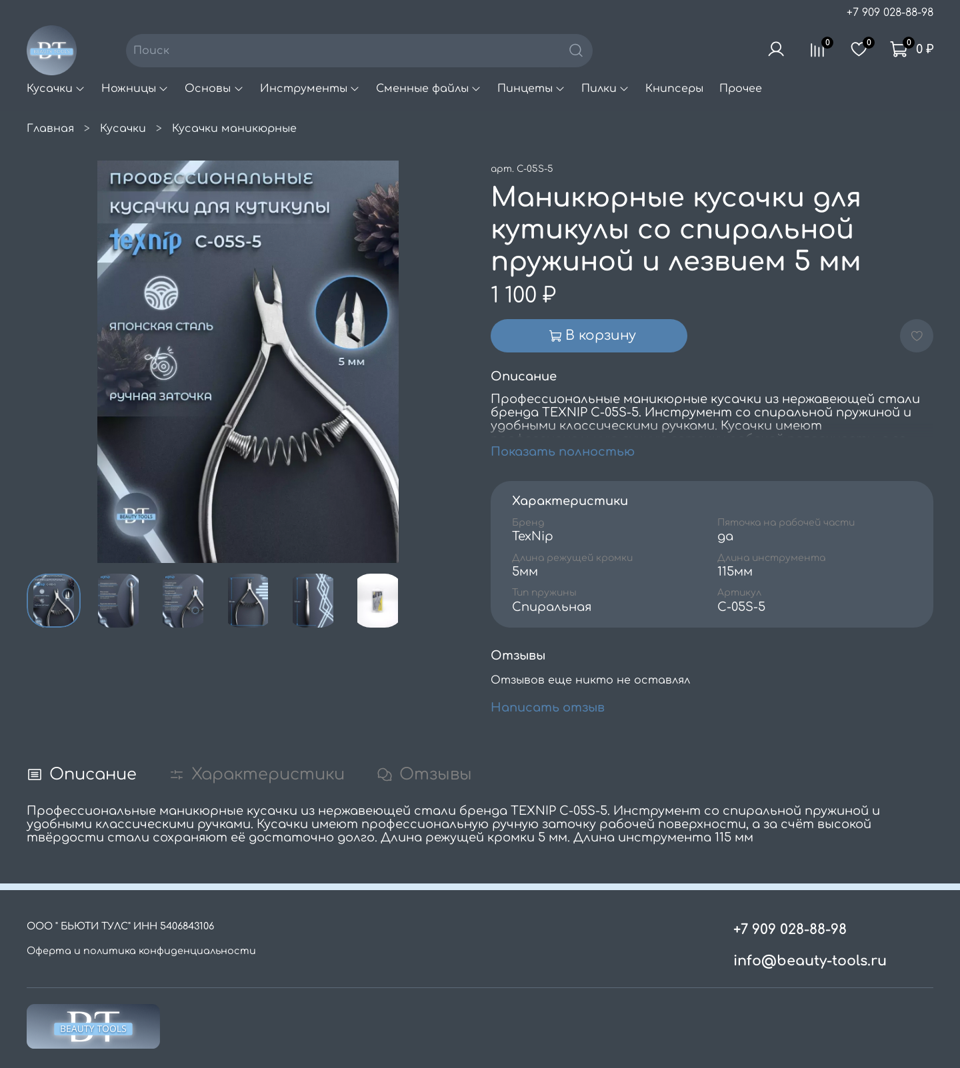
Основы (214, 89)
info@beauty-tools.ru (810, 961)
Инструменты (310, 89)
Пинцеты (531, 89)
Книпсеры (674, 89)
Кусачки (56, 89)
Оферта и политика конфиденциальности (141, 950)
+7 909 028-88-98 (890, 13)
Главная (50, 129)
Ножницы (135, 89)
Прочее (740, 89)
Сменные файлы (428, 89)
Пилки (605, 89)
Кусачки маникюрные (234, 129)
